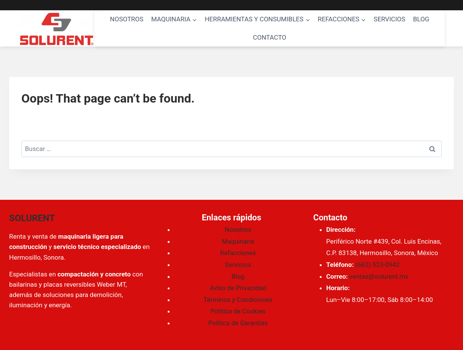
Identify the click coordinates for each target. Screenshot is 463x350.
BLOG (421, 19)
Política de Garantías (238, 323)
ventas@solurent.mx (379, 276)
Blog (238, 276)
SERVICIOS (389, 19)
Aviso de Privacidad (238, 288)
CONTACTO (270, 37)
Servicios (238, 264)
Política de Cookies (238, 311)
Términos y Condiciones (237, 299)
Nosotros (238, 229)
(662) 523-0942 (377, 264)
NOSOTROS (127, 19)
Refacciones (238, 253)
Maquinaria (238, 241)
